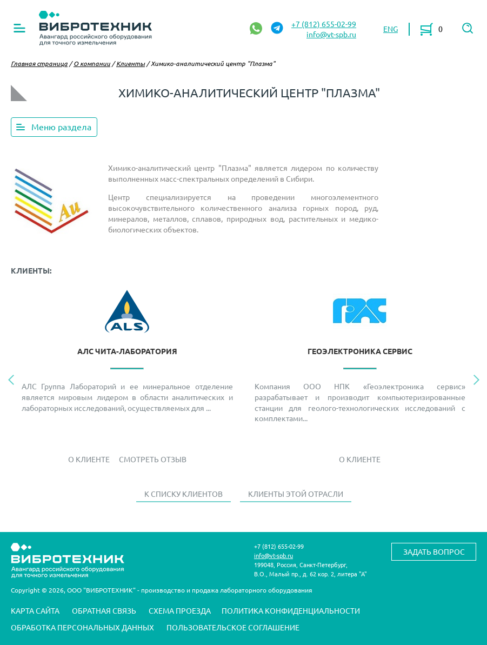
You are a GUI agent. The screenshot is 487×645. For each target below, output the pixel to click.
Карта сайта (35, 610)
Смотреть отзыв (152, 459)
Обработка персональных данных (82, 627)
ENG (390, 29)
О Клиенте (89, 459)
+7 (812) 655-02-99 (323, 24)
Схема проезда (180, 610)
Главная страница (39, 63)
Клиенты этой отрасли (295, 493)
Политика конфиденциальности (291, 610)
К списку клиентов (183, 493)
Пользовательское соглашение (232, 627)
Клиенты (130, 63)
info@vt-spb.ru (331, 34)
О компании (92, 63)
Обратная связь (104, 610)
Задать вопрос (434, 551)
